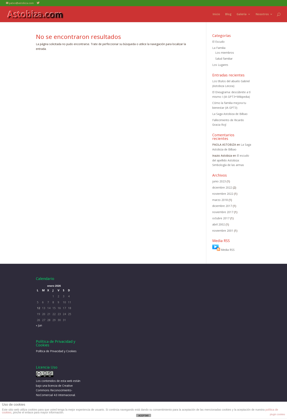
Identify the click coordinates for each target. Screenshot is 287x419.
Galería (242, 14)
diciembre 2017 (222, 206)
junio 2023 (219, 181)
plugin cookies (277, 414)
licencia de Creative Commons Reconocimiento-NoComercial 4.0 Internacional (55, 390)
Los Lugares (220, 65)
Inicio (216, 14)
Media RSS (228, 250)
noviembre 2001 (222, 230)
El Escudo (218, 41)
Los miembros (224, 52)
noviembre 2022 (222, 194)
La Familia (218, 48)
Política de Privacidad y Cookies (56, 351)
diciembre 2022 (222, 187)
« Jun (39, 325)
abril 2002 (218, 224)
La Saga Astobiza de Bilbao (230, 114)
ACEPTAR (143, 415)
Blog (228, 14)
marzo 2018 (220, 200)
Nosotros (262, 14)
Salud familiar (224, 58)
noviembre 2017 (222, 212)
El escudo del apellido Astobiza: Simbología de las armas (230, 160)
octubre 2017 (220, 218)
